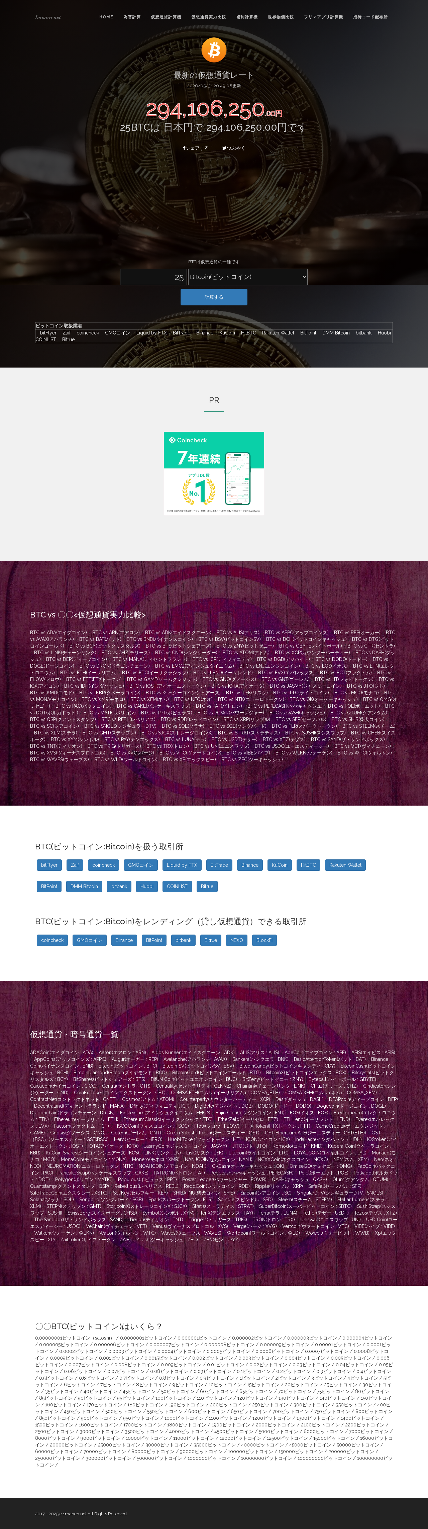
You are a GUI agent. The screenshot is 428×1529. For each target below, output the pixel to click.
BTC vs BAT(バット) (100, 639)
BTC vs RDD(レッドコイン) (189, 719)
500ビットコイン (123, 1411)
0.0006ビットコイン (277, 1351)
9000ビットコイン (100, 1438)
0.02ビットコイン (268, 1364)
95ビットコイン (133, 1398)
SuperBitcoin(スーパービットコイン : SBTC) (305, 1206)
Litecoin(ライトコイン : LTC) (259, 1152)
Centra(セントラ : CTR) (126, 1086)
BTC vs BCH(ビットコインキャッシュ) (306, 639)
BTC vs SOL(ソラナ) (183, 726)
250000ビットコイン (57, 1458)
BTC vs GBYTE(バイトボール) (310, 646)
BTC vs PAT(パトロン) (219, 706)
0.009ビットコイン (181, 1364)
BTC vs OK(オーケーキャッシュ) (324, 699)
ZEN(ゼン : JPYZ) (221, 1239)
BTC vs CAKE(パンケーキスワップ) (154, 706)
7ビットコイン (115, 1384)
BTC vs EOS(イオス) (326, 666)
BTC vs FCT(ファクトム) (346, 672)
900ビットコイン (99, 1418)
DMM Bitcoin (334, 332)
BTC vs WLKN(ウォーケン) (304, 752)
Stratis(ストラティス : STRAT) (223, 1206)
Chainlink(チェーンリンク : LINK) (271, 1086)
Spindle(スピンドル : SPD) (245, 1199)
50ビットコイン (178, 1391)
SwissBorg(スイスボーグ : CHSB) (102, 1213)
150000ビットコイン (301, 1451)
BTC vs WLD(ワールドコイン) (125, 759)
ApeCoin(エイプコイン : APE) (315, 1052)
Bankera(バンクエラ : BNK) (260, 1059)
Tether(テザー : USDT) (326, 1213)
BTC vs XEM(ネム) (149, 699)
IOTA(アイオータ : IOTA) (113, 1146)
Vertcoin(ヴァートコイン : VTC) (315, 1226)
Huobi (382, 332)
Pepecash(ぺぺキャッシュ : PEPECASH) (252, 1172)
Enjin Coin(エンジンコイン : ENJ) (250, 1112)
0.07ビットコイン (126, 1371)
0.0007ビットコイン (326, 1351)
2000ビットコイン (276, 1424)
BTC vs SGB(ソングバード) (238, 726)
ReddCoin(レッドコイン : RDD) (217, 1186)
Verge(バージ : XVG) (255, 1226)
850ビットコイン (57, 1418)
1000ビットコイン (184, 1418)
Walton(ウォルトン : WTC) (127, 1233)
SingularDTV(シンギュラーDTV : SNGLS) (340, 1193)
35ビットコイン (61, 1391)
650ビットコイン (249, 1411)
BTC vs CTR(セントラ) (371, 646)
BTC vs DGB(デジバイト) (283, 659)
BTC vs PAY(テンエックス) (132, 739)
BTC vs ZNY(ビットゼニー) (245, 646)
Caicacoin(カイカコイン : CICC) (63, 1086)
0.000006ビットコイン (119, 1344)
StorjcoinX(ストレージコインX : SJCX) (147, 1206)
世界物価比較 (281, 17)
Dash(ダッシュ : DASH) (300, 1099)
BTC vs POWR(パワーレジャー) (231, 712)
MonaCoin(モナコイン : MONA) (94, 1159)
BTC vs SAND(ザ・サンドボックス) (348, 739)
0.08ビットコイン (169, 1371)
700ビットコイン (291, 1411)
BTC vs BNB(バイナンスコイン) (160, 639)
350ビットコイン (354, 1404)
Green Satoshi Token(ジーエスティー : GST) (213, 1132)
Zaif (65, 332)
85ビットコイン (56, 1398)
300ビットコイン (312, 1404)
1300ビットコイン (316, 1418)
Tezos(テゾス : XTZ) (375, 1213)
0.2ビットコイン (293, 1371)
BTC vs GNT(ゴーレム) (285, 679)
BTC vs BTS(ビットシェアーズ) (178, 646)
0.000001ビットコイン (202, 1338)
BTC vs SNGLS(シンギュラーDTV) (120, 726)
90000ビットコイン (201, 1451)
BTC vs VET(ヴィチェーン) (362, 746)
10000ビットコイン (147, 1438)
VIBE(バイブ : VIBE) (374, 1226)
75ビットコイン (333, 1391)
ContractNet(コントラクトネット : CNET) (73, 1099)
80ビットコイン (372, 1391)
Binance (203, 332)
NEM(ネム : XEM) (351, 1159)
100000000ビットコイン (325, 1458)
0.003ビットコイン (258, 1358)
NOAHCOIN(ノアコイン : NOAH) (173, 1166)
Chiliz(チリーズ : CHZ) (334, 1086)
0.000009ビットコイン (285, 1344)
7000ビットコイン (369, 1431)
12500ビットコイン (287, 1438)
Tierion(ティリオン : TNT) (156, 1219)
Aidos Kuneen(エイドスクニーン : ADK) (193, 1052)
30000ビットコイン (166, 1444)
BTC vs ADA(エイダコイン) (58, 632)
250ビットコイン (270, 1404)
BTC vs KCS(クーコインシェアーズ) (183, 692)
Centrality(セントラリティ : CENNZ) (193, 1086)
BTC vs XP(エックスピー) (189, 759)
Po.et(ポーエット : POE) (323, 1172)
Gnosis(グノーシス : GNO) (78, 1132)
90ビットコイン (95, 1398)
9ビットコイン (188, 1384)
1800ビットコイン (186, 1424)
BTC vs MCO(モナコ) (356, 692)
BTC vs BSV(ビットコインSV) (229, 639)
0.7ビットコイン (136, 1378)
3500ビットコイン (144, 1431)
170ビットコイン (104, 1404)
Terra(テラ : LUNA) (277, 1213)
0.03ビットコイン (311, 1364)
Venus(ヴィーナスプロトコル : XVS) (190, 1226)
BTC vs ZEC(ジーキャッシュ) (252, 759)
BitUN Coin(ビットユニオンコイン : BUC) (194, 1079)
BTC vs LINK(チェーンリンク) (65, 652)
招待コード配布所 (370, 17)
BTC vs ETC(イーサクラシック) (155, 672)
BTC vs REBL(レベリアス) (128, 719)
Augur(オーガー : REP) (135, 1059)
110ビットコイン (214, 1398)
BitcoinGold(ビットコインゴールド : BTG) (216, 1072)
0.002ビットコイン (212, 1358)
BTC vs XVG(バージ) (132, 752)
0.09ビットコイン (212, 1371)
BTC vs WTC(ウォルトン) (365, 752)
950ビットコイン (141, 1418)
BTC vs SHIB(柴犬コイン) (358, 719)
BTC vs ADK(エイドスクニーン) (178, 632)
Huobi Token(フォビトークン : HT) (204, 1139)
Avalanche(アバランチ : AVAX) (195, 1059)
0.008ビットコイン (134, 1364)
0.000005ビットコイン (64, 1344)
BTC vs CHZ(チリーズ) (126, 652)
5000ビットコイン (278, 1431)
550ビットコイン (165, 1411)
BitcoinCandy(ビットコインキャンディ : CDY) (287, 1066)
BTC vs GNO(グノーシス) (229, 679)
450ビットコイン (82, 1411)
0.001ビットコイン (119, 1358)
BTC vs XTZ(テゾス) (284, 739)
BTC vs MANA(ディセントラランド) (149, 659)
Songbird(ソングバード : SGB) (111, 1199)
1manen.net (48, 17)
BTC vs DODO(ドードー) (341, 659)
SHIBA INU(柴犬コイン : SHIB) (204, 1193)
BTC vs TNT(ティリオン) (56, 746)
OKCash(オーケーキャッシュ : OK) (248, 1166)
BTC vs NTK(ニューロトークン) (251, 699)
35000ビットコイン (215, 1444)
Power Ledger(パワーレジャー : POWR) (224, 1179)
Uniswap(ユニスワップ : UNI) (330, 1219)
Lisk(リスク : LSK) (204, 1152)
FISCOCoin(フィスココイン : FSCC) (151, 1126)
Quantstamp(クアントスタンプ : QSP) (69, 1186)
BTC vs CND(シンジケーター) (186, 652)
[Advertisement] (214, 209)
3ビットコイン (326, 1378)
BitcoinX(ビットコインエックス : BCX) (306, 1072)
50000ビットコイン (358, 1444)
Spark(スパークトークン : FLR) (180, 1199)
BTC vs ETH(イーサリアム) (88, 672)
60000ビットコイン (56, 1451)
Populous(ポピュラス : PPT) (147, 1179)
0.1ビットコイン (254, 1371)
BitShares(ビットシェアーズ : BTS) (109, 1079)
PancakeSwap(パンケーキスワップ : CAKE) (103, 1172)
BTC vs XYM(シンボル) (75, 739)
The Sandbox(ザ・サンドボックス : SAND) (79, 1219)
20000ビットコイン (71, 1444)
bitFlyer (46, 332)
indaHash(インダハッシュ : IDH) (328, 1139)
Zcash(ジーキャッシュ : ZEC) (167, 1239)
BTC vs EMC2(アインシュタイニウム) (194, 666)
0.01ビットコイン (225, 1364)
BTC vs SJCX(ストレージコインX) (177, 732)
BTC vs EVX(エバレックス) (286, 672)
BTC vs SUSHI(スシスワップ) (315, 732)
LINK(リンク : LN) (162, 1152)
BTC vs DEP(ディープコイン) (76, 659)
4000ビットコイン (189, 1431)
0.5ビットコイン (56, 1378)
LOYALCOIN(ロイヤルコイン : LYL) (330, 1152)
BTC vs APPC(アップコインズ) (297, 632)
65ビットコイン (256, 1391)
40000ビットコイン (262, 1444)
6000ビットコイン (324, 1431)
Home (106, 17)
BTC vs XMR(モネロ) (103, 699)
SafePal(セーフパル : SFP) (334, 1186)
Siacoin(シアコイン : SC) (266, 1193)
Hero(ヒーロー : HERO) (138, 1139)
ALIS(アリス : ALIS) (259, 1052)
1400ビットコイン (360, 1418)
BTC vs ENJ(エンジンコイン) (269, 666)
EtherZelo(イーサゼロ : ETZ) (248, 1119)
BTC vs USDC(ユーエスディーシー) (292, 746)
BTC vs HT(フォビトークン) (344, 679)
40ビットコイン (100, 1391)
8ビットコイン (151, 1384)
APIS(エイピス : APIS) (373, 1052)
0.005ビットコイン (351, 1358)
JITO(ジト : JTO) (249, 1146)
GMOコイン (116, 332)
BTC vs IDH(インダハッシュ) (94, 686)
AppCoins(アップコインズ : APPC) (70, 1059)
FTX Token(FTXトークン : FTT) (277, 1126)
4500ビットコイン (233, 1431)
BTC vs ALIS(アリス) (238, 632)
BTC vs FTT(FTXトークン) (94, 679)
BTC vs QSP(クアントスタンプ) (63, 719)
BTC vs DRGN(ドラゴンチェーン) (115, 666)
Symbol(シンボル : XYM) (168, 1213)
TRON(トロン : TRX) (273, 1219)
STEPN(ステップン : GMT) (73, 1206)
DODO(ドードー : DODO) (284, 1106)
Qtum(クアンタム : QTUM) (360, 1179)
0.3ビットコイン (333, 1371)
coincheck (86, 332)
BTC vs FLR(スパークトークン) (304, 726)
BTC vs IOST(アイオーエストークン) (167, 686)
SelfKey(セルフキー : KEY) (140, 1193)
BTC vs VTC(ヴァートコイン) (190, 752)
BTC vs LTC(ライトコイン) (301, 692)
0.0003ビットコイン (130, 1351)
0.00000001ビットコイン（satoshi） (75, 1338)
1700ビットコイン (142, 1424)
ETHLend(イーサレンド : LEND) (317, 1119)
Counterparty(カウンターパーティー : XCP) (225, 1099)
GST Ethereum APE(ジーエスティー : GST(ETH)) (315, 1132)
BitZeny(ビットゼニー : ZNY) (272, 1079)
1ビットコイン (255, 1378)
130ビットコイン (296, 1398)
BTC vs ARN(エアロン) (116, 632)
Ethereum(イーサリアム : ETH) (86, 1119)
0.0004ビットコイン (179, 1351)
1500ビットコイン (54, 1424)
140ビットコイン (337, 1398)
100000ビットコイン (250, 1451)
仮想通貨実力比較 (208, 17)
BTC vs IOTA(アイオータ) (237, 686)
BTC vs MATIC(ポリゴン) (110, 712)
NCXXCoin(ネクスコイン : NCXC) (293, 1159)
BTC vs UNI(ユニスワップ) (221, 746)
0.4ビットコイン (373, 1371)
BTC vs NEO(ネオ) (193, 699)
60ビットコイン (217, 1391)
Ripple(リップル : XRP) (279, 1186)
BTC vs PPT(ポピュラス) (166, 712)
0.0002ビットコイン (81, 1351)
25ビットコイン (340, 1384)
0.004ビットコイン (305, 1358)
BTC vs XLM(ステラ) (55, 732)
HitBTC (246, 332)
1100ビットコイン (228, 1418)
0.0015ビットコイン (165, 1358)
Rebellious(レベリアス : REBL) (146, 1186)
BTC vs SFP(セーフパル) (301, 719)
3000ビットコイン (99, 1431)
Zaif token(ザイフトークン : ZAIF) (95, 1239)
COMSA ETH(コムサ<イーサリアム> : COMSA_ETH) (225, 1092)
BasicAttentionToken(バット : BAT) (330, 1059)
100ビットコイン (173, 1398)
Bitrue (66, 339)
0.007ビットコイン (89, 1364)
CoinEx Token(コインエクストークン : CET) (120, 1092)
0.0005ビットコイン (228, 1351)
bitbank (362, 332)
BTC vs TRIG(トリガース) (114, 746)
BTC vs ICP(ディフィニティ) (222, 659)
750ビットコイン (332, 1411)
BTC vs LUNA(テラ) (185, 739)
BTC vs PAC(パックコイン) (84, 706)
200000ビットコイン (351, 1451)
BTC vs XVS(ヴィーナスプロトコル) (67, 752)
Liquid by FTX (150, 332)
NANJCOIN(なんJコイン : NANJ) (218, 1159)
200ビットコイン (228, 1404)
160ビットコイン (63, 1404)
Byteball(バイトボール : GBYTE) (342, 1079)
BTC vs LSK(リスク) (247, 692)
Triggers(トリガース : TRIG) (218, 1219)
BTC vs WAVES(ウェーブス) (59, 759)
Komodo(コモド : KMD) (298, 1146)
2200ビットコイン (365, 1424)
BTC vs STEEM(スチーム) (369, 726)
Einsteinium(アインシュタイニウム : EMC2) (165, 1112)
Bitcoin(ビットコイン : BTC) (128, 1066)
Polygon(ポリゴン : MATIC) (84, 1179)
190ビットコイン (187, 1404)
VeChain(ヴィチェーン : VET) (116, 1226)
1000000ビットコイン (212, 1458)
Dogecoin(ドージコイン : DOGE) (351, 1106)
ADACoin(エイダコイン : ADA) (61, 1052)
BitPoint (307, 332)
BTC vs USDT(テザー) (234, 739)
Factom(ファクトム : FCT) (81, 1126)
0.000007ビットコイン (174, 1344)
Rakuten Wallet (276, 332)
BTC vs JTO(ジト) (366, 686)
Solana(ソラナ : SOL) (52, 1199)
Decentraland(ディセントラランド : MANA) (79, 1106)
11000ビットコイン (193, 1438)
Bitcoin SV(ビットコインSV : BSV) (198, 1066)
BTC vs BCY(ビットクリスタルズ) (105, 646)
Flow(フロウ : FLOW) (216, 1126)
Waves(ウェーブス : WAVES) (191, 1233)
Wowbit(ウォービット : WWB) (337, 1233)
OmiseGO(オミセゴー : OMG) (321, 1166)
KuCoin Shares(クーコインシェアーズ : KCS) (92, 1152)
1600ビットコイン (98, 1424)
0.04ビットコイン (354, 1364)
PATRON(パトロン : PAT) (179, 1172)
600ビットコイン (206, 1411)
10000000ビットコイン (266, 1458)
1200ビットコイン (271, 1418)
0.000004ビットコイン (367, 1338)
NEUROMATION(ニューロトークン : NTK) (89, 1166)
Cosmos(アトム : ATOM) (148, 1099)
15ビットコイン (263, 1384)
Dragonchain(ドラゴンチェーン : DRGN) (72, 1112)
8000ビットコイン (55, 1438)
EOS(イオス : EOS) (309, 1112)
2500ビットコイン (54, 1431)
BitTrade (180, 332)
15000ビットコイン (334, 1438)
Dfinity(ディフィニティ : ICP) (160, 1106)
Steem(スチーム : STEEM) (305, 1199)
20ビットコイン (302, 1384)
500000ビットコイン (159, 1458)
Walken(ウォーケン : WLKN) (64, 1233)
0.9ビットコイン (217, 1378)
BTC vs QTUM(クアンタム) (358, 712)
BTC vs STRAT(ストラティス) (249, 732)
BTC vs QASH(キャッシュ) (297, 712)
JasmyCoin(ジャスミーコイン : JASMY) (185, 1146)
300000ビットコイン (108, 1458)
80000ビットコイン (153, 1451)
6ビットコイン (79, 1384)
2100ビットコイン (320, 1424)
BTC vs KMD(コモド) (52, 692)
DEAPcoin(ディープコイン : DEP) (363, 1099)
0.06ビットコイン (83, 1371)
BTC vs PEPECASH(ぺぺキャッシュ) (285, 706)
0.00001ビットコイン (338, 1344)
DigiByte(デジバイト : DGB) (224, 1106)
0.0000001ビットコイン (146, 1338)
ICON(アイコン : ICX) (268, 1139)
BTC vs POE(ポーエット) (354, 706)
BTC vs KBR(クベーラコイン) (109, 692)
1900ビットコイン (231, 1424)
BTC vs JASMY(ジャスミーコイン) (306, 686)
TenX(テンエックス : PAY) (226, 1213)
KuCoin (225, 332)
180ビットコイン (145, 1404)
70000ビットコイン (105, 1451)
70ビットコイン (295, 1391)
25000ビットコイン (119, 1444)
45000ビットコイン (310, 1444)
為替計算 (132, 17)
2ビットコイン (290, 1378)
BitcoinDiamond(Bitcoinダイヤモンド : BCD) (120, 1072)
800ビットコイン (374, 1411)
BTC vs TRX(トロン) (167, 746)
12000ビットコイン (240, 1438)
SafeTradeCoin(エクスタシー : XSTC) (69, 1193)
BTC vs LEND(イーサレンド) (223, 672)
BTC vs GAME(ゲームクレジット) (162, 679)
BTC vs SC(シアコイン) (54, 726)
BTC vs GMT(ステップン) (109, 732)
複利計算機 (247, 17)
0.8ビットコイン (176, 1378)
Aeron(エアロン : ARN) (122, 1052)
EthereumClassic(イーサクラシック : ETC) (168, 1119)
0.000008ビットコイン (229, 1344)
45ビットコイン (139, 1391)
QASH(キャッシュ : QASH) (299, 1179)
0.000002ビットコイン (257, 1338)
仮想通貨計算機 (166, 17)
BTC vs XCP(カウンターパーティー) (312, 652)
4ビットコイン (362, 1378)
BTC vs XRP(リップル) (246, 719)
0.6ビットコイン (96, 1378)
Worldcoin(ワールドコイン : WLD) (263, 1233)
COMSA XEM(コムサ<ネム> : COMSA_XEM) (331, 1092)
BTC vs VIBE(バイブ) (248, 752)
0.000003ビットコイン (312, 1338)
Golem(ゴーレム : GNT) (136, 1132)
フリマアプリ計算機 (323, 17)
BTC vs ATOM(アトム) (246, 652)
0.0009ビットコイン (72, 1358)
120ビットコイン (255, 1398)
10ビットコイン (225, 1384)
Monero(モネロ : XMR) (156, 1159)
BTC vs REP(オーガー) (357, 632)
